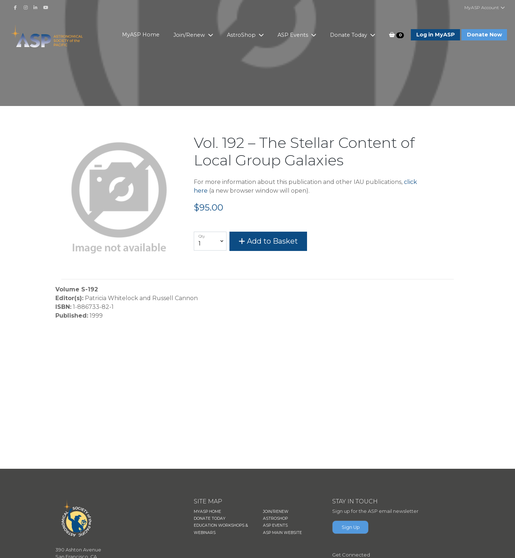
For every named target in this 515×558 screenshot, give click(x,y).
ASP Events (294, 35)
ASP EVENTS (275, 525)
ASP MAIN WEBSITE (282, 532)
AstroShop (242, 35)
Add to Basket (268, 241)
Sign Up (351, 527)
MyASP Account (485, 7)
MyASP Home (141, 34)
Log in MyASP (435, 34)
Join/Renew (190, 35)
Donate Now (484, 34)
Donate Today (349, 35)
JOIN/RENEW (275, 511)
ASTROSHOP (275, 518)
